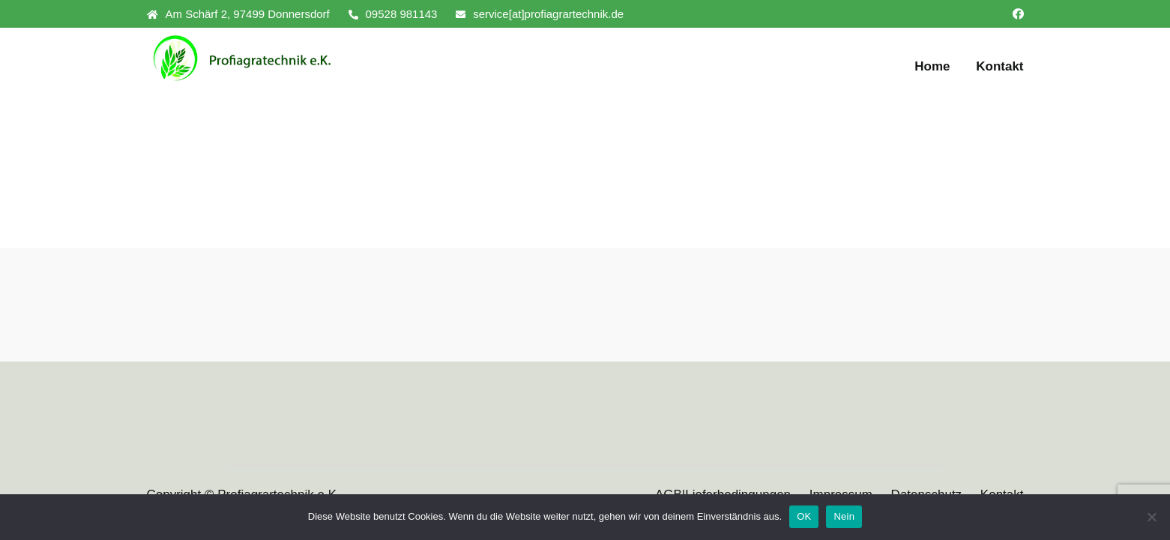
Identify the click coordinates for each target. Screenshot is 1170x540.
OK (804, 516)
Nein (843, 516)
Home (932, 66)
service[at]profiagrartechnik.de (540, 14)
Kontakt (999, 66)
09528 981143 (393, 14)
